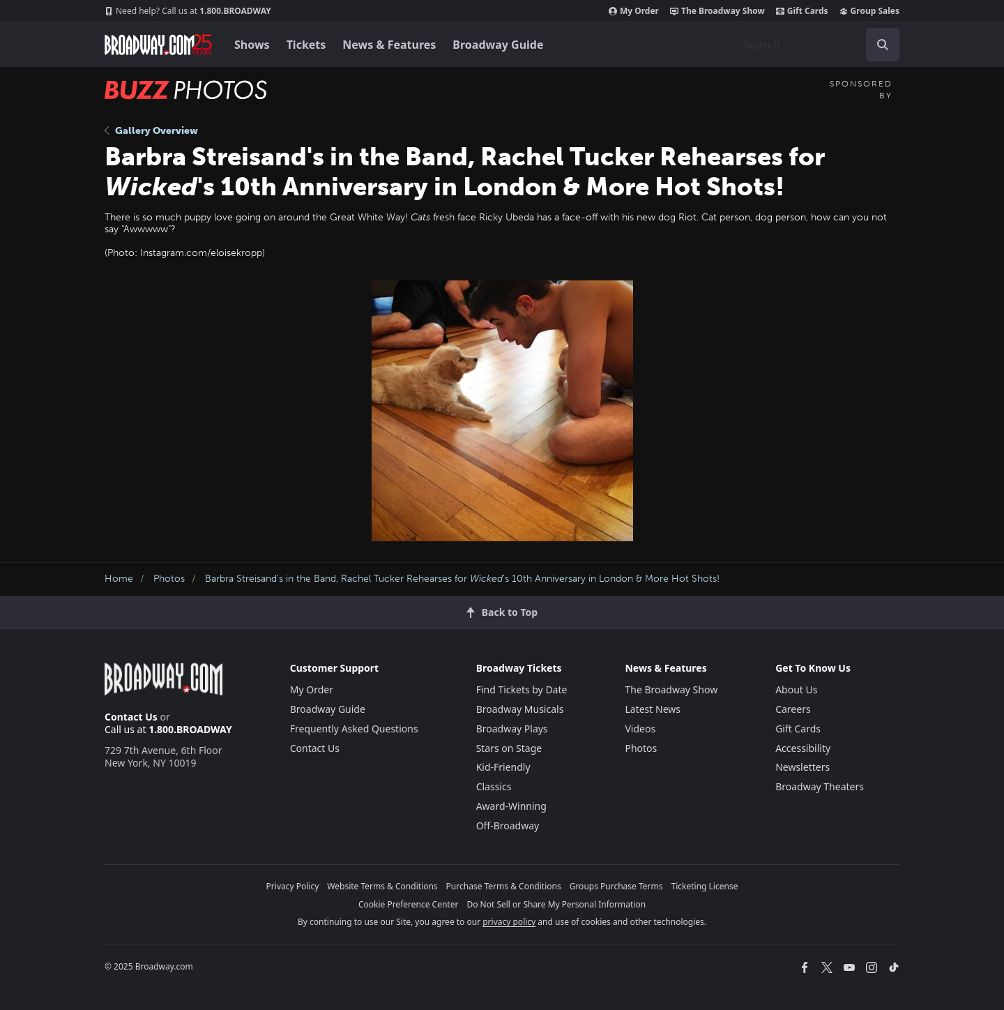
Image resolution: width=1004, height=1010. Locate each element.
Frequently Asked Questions (354, 728)
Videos (640, 728)
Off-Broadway (508, 825)
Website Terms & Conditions (382, 886)
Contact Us (131, 716)
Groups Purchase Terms (616, 886)
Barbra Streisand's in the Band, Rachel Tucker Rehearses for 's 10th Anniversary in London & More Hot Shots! (462, 579)
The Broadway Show (717, 11)
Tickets (306, 44)
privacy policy (508, 922)
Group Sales (869, 11)
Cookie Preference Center (408, 904)
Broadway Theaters (819, 786)
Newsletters (802, 767)
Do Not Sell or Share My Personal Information (556, 904)
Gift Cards (802, 11)
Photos (169, 579)
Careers (792, 709)
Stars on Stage (509, 748)
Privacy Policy (292, 886)
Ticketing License (704, 886)
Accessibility (802, 748)
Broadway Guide (497, 44)
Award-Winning (511, 806)
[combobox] (815, 44)
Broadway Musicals (520, 709)
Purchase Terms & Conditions (503, 886)
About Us (796, 689)
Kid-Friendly (503, 767)
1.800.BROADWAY (188, 11)
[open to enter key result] (882, 44)
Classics (494, 786)
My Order (634, 11)
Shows (252, 44)
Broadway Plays (512, 728)
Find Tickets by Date (522, 689)
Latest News (652, 709)
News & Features (389, 44)
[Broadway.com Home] (158, 44)
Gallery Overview (151, 131)
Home (119, 579)
